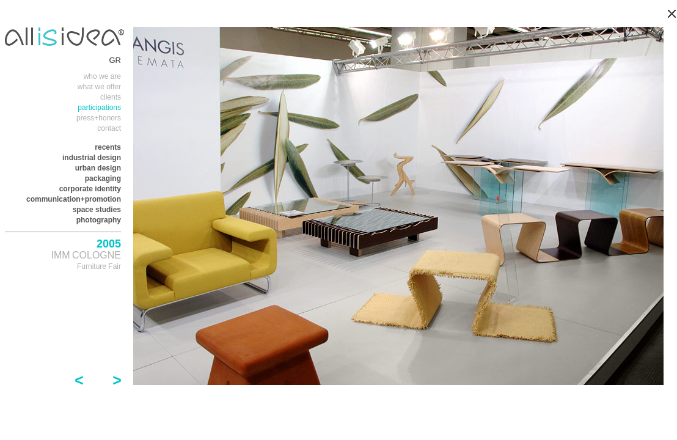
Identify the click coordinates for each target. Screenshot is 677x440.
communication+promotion (73, 199)
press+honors (98, 118)
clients (110, 97)
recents (108, 147)
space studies (97, 209)
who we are (102, 76)
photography (98, 220)
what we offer (99, 86)
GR (115, 60)
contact (109, 128)
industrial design (91, 157)
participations (99, 107)
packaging (103, 178)
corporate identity (90, 189)
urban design (98, 168)
